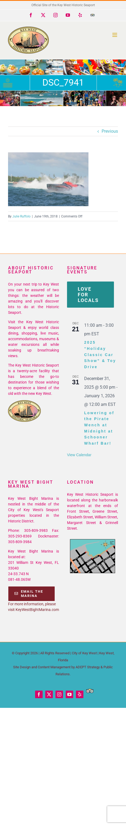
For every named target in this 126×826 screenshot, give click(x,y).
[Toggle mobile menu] (115, 35)
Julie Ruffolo (21, 216)
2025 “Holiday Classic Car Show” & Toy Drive (100, 354)
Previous (110, 131)
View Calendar (79, 455)
